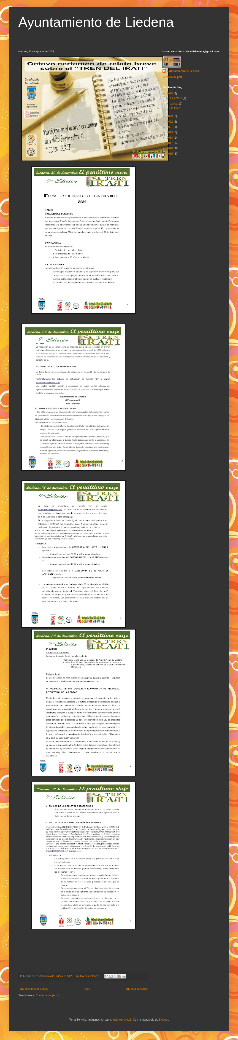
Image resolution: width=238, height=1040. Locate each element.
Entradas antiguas (136, 988)
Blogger (163, 1019)
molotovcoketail (122, 1019)
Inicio (87, 988)
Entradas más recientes (33, 988)
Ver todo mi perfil (172, 77)
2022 (170, 121)
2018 (170, 137)
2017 (170, 143)
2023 (170, 116)
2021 (170, 127)
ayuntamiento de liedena (183, 71)
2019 (170, 132)
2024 (170, 93)
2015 (170, 153)
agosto (174, 103)
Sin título (174, 108)
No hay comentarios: (88, 976)
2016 (170, 148)
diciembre (176, 98)
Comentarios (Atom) (48, 995)
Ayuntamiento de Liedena (96, 22)
